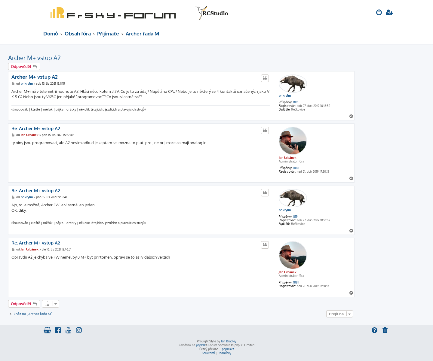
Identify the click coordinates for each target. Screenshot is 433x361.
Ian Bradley (228, 341)
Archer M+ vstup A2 (34, 58)
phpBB (200, 345)
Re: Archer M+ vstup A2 (35, 128)
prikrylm (285, 95)
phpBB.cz (228, 349)
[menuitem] (379, 13)
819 (295, 102)
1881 (296, 168)
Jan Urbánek (287, 157)
